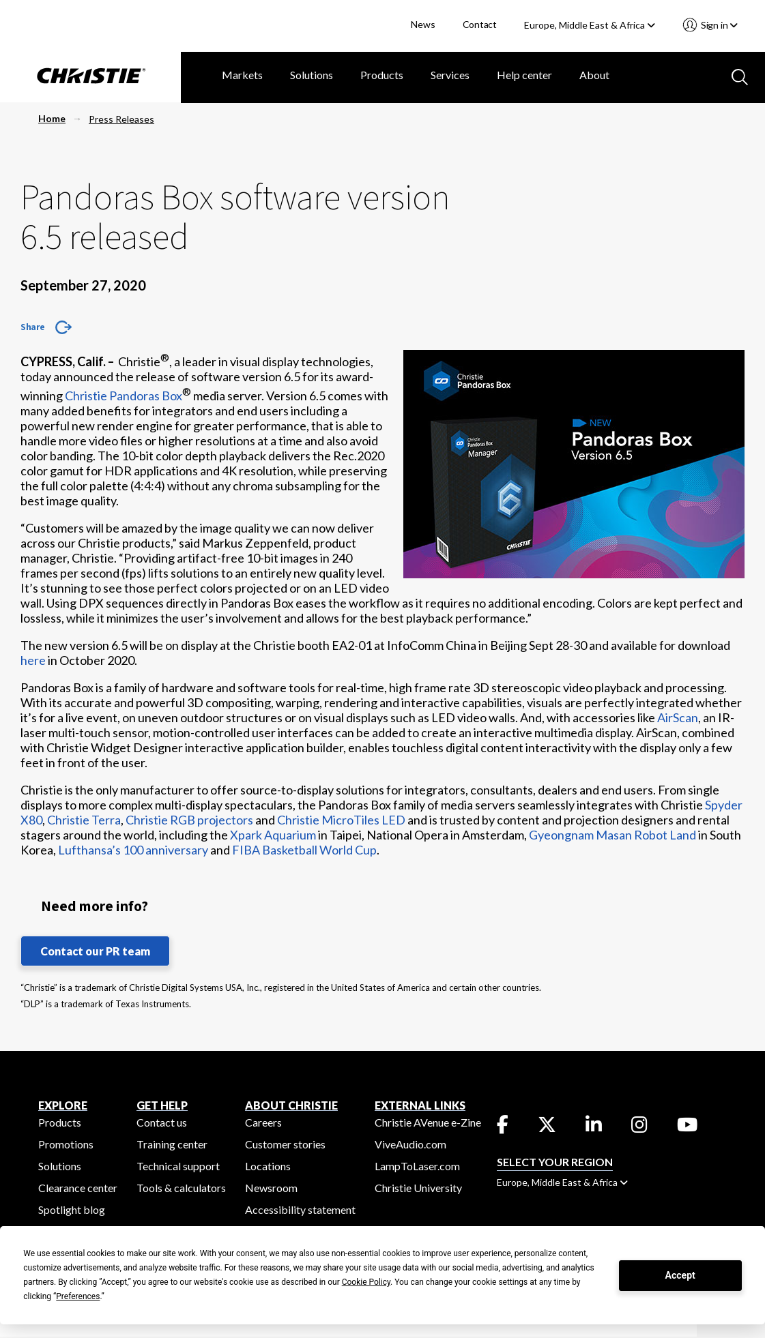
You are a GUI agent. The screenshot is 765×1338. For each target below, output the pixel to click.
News (423, 24)
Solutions (311, 74)
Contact (480, 24)
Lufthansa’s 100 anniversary (133, 849)
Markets (242, 74)
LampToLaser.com (417, 1165)
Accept (680, 1275)
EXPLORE (62, 1105)
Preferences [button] (78, 1296)
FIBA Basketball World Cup (304, 849)
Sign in (718, 25)
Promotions (65, 1144)
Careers (263, 1122)
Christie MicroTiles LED (341, 819)
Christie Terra (84, 819)
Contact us (161, 1122)
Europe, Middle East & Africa (589, 25)
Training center (171, 1144)
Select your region (555, 1161)
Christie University (418, 1187)
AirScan (677, 717)
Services (450, 74)
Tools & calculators (181, 1187)
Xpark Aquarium (273, 834)
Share (32, 327)
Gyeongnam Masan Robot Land (612, 834)
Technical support (178, 1165)
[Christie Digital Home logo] (90, 77)
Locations (268, 1165)
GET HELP (162, 1105)
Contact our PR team (95, 951)
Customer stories (285, 1144)
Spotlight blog (71, 1209)
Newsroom (271, 1187)
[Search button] (738, 76)
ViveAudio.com (410, 1144)
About (594, 74)
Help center (524, 74)
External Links (420, 1105)
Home (52, 118)
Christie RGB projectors (189, 819)
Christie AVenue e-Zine (428, 1122)
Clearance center (77, 1187)
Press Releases (121, 119)
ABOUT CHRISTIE (291, 1105)
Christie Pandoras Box (123, 395)
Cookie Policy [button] (366, 1282)
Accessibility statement (300, 1209)
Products (381, 74)
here (33, 660)
